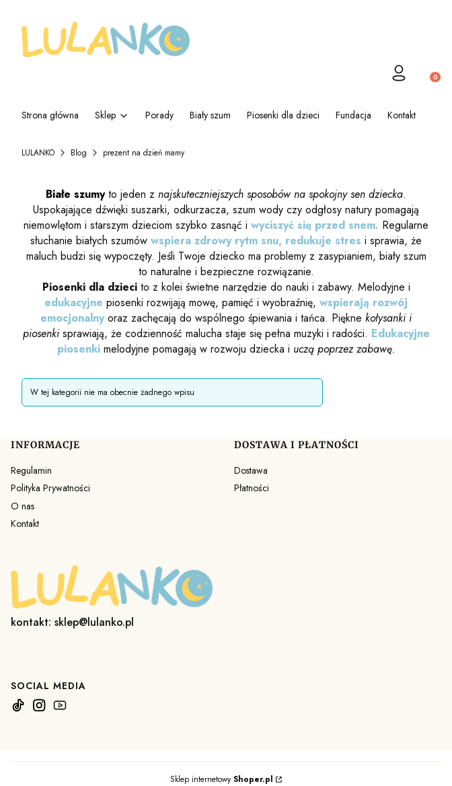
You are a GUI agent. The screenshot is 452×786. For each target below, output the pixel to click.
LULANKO (38, 153)
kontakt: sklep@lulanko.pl (72, 622)
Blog (79, 153)
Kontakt (25, 523)
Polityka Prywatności (50, 488)
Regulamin (31, 470)
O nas (22, 506)
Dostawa (251, 470)
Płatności (251, 488)
